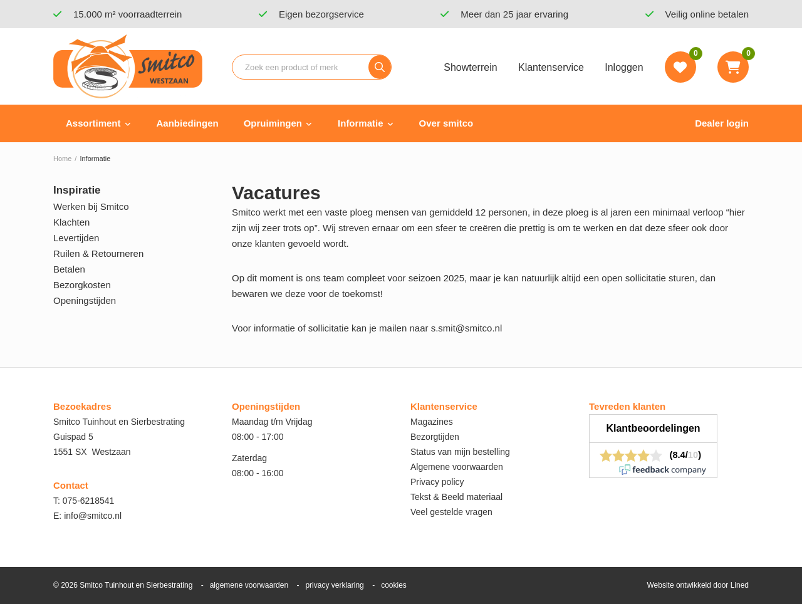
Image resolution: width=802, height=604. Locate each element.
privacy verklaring (334, 585)
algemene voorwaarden (249, 585)
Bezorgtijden (434, 437)
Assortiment (93, 123)
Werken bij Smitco (91, 206)
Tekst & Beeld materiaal (456, 497)
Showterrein (470, 67)
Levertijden (76, 237)
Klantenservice (551, 67)
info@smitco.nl (93, 516)
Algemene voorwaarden (456, 467)
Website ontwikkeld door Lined (698, 585)
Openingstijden (84, 300)
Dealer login (722, 123)
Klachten (71, 222)
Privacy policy (437, 482)
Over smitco (446, 123)
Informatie (360, 123)
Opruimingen (273, 123)
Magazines (431, 422)
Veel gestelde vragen (451, 512)
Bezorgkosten (82, 284)
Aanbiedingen (188, 123)
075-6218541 (89, 501)
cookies (394, 585)
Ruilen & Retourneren (98, 253)
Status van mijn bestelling (460, 452)
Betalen (69, 269)
